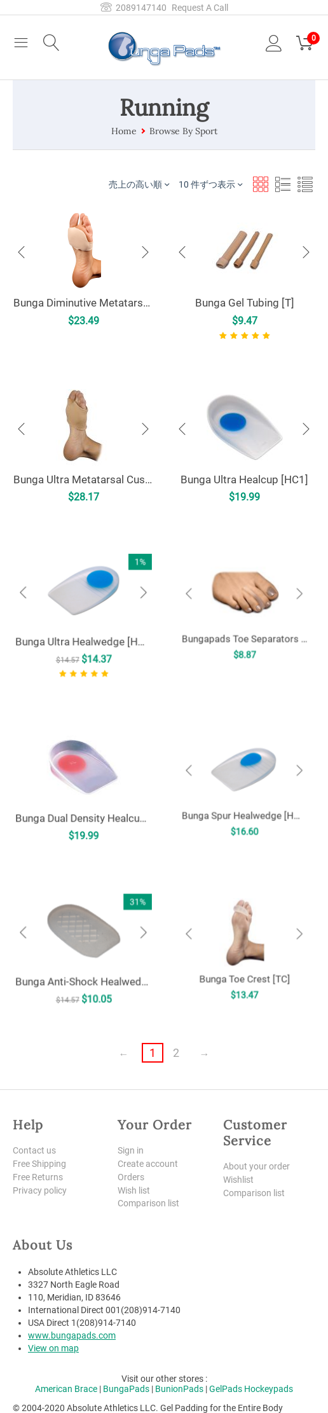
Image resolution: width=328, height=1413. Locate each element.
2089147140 (133, 8)
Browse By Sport (183, 131)
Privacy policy (40, 1190)
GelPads (225, 1389)
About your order (256, 1166)
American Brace (66, 1389)
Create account (148, 1164)
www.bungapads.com (72, 1335)
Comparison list (148, 1203)
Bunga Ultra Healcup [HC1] (244, 479)
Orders (131, 1177)
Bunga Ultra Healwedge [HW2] (83, 626)
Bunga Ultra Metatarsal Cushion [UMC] (83, 479)
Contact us (34, 1150)
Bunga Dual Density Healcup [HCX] (83, 797)
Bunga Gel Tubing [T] (244, 302)
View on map (53, 1348)
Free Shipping (39, 1164)
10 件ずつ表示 (210, 184)
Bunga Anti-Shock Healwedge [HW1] (83, 960)
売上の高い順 (139, 184)
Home (124, 131)
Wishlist (238, 1180)
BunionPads (179, 1389)
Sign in (131, 1150)
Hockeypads (268, 1389)
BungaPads (126, 1389)
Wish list (134, 1190)
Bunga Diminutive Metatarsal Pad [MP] (83, 302)
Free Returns (38, 1177)
